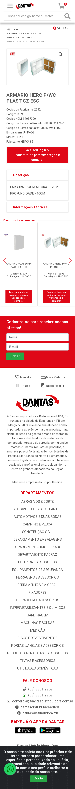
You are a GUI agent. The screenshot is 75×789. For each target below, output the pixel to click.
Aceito (38, 778)
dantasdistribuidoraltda (38, 713)
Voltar (60, 28)
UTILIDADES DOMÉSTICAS (37, 668)
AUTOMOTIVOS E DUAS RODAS (38, 517)
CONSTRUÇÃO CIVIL (37, 532)
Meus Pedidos (53, 377)
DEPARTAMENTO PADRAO (37, 555)
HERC (19, 137)
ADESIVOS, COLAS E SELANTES (37, 509)
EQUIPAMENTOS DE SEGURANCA (37, 570)
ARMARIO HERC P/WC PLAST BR (56, 265)
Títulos (23, 385)
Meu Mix (23, 377)
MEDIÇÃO (37, 630)
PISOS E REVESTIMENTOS (37, 638)
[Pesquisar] (67, 16)
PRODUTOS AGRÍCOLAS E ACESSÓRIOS (37, 653)
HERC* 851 (28, 141)
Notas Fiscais (52, 385)
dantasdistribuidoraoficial (37, 707)
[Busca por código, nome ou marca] (33, 16)
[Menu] (10, 6)
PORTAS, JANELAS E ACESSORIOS (37, 646)
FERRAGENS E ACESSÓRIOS (37, 577)
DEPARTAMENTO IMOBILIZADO (37, 547)
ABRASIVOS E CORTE (37, 502)
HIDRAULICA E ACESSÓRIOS (37, 600)
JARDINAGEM (37, 615)
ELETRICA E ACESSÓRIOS (37, 562)
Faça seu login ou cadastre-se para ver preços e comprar (37, 155)
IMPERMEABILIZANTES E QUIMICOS (37, 608)
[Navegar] (5, 260)
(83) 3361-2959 (37, 695)
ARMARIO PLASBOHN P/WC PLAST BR (19, 265)
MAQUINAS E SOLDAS (38, 623)
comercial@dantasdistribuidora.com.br (39, 701)
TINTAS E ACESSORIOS (37, 661)
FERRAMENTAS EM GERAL (37, 585)
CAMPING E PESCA (37, 524)
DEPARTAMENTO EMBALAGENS (37, 539)
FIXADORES (37, 592)
